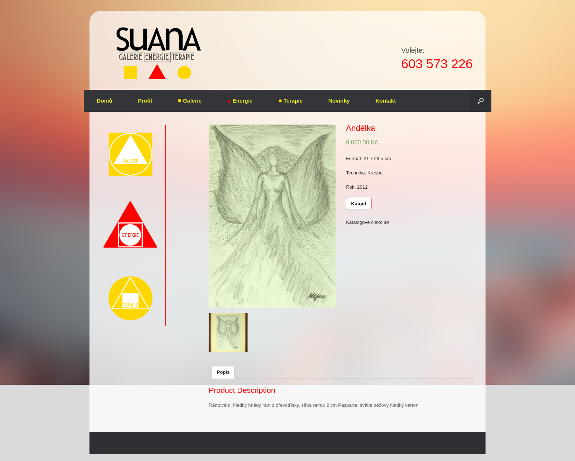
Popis (223, 372)
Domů (105, 100)
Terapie (290, 100)
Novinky (338, 100)
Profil (145, 100)
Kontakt (386, 100)
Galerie (190, 100)
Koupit (358, 203)
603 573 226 (437, 63)
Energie (240, 100)
